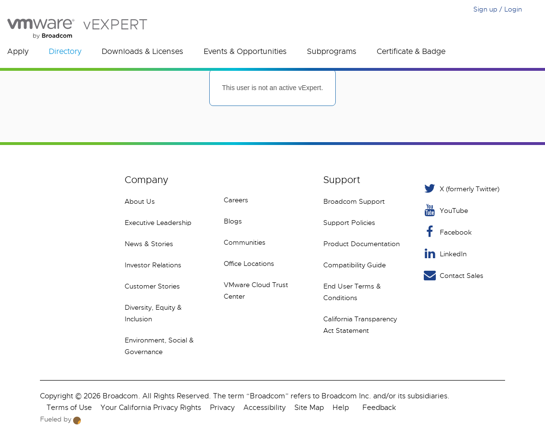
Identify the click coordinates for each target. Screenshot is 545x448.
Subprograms (331, 51)
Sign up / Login (497, 9)
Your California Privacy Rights (151, 407)
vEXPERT (77, 28)
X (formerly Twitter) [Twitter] (460, 189)
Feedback (379, 407)
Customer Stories (152, 286)
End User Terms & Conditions (352, 292)
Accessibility (264, 407)
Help (340, 407)
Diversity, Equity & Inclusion (153, 313)
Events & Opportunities (245, 51)
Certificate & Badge (411, 51)
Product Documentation (361, 243)
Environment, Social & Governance (159, 346)
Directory (65, 51)
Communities (245, 242)
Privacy (222, 407)
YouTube (445, 210)
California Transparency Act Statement (360, 325)
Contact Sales (452, 275)
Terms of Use (69, 407)
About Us (140, 201)
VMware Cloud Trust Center (256, 290)
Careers (236, 200)
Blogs (233, 221)
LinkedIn (444, 254)
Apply (17, 51)
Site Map (309, 407)
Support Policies (349, 222)
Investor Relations (153, 265)
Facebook (447, 232)
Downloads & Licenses (142, 51)
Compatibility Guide (354, 265)
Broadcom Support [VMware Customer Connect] (354, 201)
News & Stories (149, 243)
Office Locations (249, 263)
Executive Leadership (158, 222)
